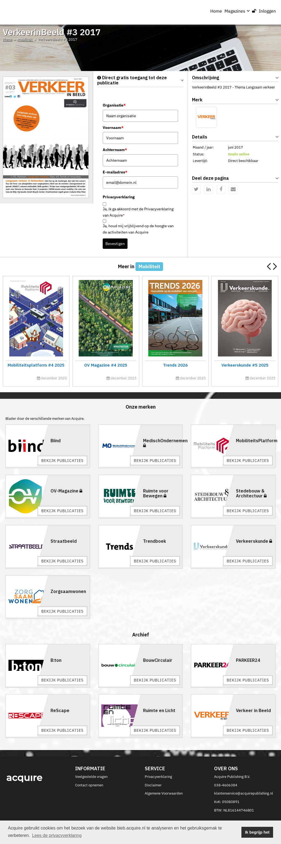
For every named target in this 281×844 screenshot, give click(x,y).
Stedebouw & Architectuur (251, 493)
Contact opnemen (89, 785)
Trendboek (154, 541)
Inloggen (264, 11)
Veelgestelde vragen (91, 776)
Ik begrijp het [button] (257, 832)
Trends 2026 (175, 365)
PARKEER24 (248, 660)
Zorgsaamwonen (68, 591)
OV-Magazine (66, 491)
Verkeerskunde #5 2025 (244, 365)
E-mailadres (115, 172)
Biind (56, 440)
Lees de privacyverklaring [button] (56, 835)
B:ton (56, 660)
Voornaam (113, 127)
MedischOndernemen (165, 443)
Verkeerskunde (254, 541)
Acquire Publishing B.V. (232, 776)
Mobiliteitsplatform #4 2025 (36, 365)
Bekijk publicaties (62, 460)
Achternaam (115, 149)
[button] (274, 267)
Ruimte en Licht (159, 710)
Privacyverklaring (158, 776)
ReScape (60, 710)
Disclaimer (153, 785)
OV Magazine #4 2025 (105, 365)
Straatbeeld (64, 541)
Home (216, 11)
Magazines (237, 11)
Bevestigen (115, 243)
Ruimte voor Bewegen (155, 493)
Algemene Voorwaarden (164, 793)
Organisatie (114, 105)
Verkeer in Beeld (253, 710)
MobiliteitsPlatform (256, 440)
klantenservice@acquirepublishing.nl (243, 793)
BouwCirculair (157, 660)
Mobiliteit (24, 39)
